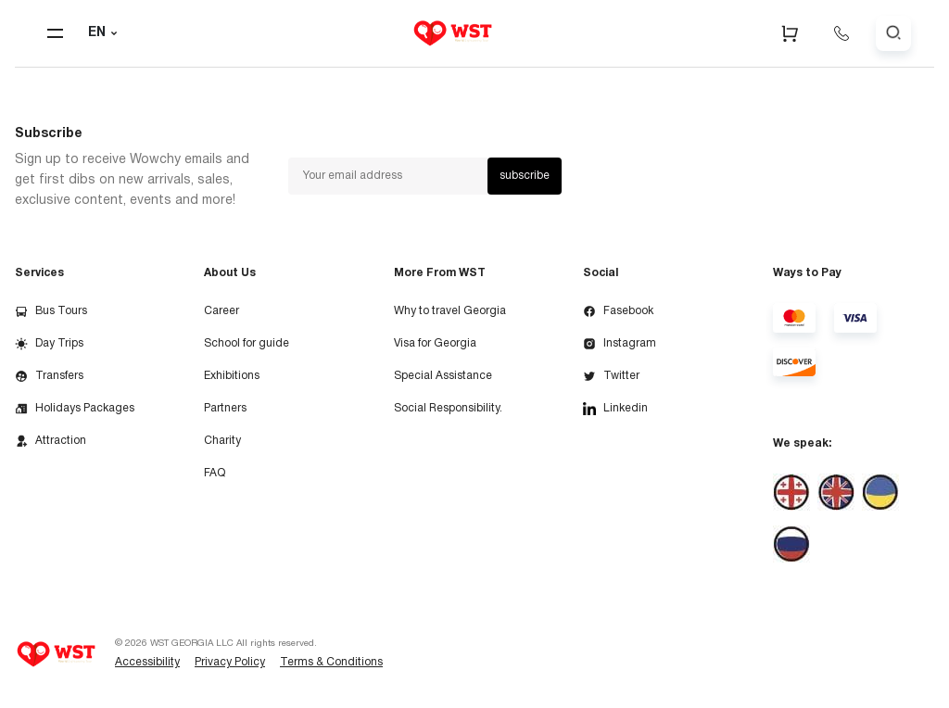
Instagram (619, 343)
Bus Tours (51, 311)
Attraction (50, 441)
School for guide (246, 343)
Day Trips (49, 343)
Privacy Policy (230, 662)
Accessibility (147, 662)
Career (221, 311)
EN (105, 33)
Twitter (611, 376)
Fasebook (618, 311)
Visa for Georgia (435, 343)
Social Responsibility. (448, 408)
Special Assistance (443, 376)
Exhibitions (231, 376)
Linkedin (615, 408)
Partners (225, 408)
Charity (222, 441)
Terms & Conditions (331, 662)
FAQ (214, 473)
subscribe (525, 176)
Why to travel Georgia (450, 311)
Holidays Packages (74, 408)
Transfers (49, 376)
